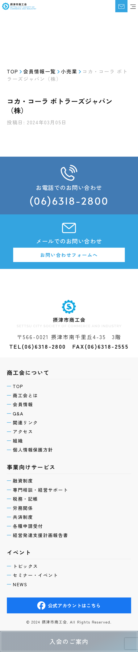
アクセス (25, 418)
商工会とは (28, 377)
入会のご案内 (69, 641)
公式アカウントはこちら (69, 605)
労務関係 (25, 500)
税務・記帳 (28, 490)
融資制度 (25, 470)
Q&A (20, 398)
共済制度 (25, 510)
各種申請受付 (31, 521)
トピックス (28, 563)
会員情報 (25, 388)
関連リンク (28, 408)
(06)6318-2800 (69, 201)
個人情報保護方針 (36, 438)
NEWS (22, 583)
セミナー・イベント (39, 573)
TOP (20, 367)
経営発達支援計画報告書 (45, 531)
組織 (19, 428)
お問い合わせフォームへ (69, 258)
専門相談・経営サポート (45, 480)
